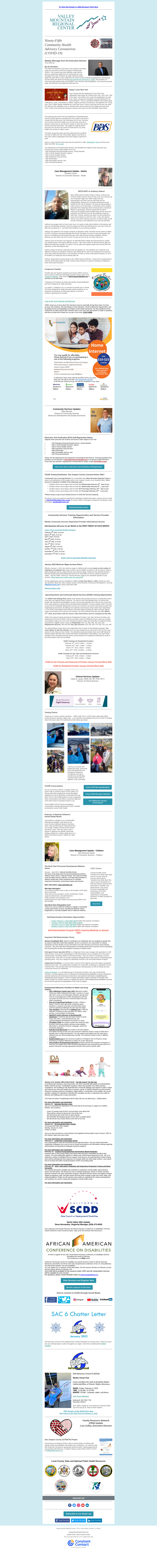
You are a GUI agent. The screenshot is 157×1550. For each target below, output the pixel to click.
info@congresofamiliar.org (78, 276)
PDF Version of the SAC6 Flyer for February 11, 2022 (78, 1413)
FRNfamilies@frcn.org (54, 1451)
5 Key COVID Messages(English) (97, 787)
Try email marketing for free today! (78, 1547)
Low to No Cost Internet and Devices (60, 301)
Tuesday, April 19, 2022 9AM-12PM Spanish (67, 923)
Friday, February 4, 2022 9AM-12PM (64, 921)
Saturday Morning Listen (63, 1104)
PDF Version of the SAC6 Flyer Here (78, 1411)
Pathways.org (76, 1009)
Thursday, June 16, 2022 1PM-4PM (63, 924)
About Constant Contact (83, 1534)
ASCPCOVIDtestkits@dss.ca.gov (58, 500)
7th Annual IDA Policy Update (65, 1124)
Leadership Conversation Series (66, 1141)
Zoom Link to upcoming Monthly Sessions (78, 558)
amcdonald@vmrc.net (61, 502)
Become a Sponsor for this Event (78, 1287)
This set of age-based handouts (60, 1002)
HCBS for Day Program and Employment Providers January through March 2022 (78, 662)
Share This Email (64, 1520)
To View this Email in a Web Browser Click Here (78, 7)
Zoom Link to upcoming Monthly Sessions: (60, 530)
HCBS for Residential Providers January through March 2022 (78, 666)
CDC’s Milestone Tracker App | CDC (62, 991)
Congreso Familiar (51, 276)
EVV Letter (60, 144)
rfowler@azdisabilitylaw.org (89, 1275)
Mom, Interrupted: (61, 1166)
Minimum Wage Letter (53, 588)
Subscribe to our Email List (78, 1514)
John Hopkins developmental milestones (64, 1042)
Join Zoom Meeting (81, 1396)
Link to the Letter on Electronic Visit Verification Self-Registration (78, 467)
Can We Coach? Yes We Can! (86, 1082)
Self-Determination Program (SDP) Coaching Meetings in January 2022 (78, 931)
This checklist (54, 1009)
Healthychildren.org (56, 1039)
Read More (96, 904)
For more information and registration (58, 1102)
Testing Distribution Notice (78, 507)
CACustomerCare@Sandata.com (76, 460)
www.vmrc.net (78, 1498)
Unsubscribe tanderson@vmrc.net (78, 1532)
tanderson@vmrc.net (75, 1537)
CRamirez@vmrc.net (52, 585)
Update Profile (71, 1534)
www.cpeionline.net (65, 885)
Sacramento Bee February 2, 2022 (82, 79)
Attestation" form (93, 142)
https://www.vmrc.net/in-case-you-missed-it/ (67, 577)
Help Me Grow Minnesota (58, 1030)
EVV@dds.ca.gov (100, 461)
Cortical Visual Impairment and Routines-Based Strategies (76, 1151)
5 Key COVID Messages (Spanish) (97, 794)
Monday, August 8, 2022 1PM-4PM (63, 926)
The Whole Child (55, 1022)
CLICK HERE (87, 312)
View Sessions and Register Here (78, 1280)
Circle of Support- (51, 972)
